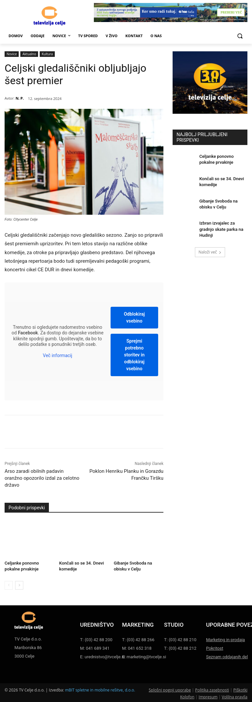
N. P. (19, 98)
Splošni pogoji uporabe (170, 689)
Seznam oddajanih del (227, 655)
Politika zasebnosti (212, 689)
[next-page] (19, 584)
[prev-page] (9, 584)
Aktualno (29, 54)
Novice (12, 54)
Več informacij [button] (58, 355)
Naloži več (210, 247)
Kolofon (187, 696)
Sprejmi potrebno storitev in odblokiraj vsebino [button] (134, 354)
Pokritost (214, 647)
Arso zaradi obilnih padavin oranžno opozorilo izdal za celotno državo (42, 478)
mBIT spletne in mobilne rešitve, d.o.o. (100, 689)
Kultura (47, 54)
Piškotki (240, 689)
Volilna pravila (234, 696)
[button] (239, 36)
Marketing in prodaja (225, 638)
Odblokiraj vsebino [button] (134, 317)
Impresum (208, 696)
